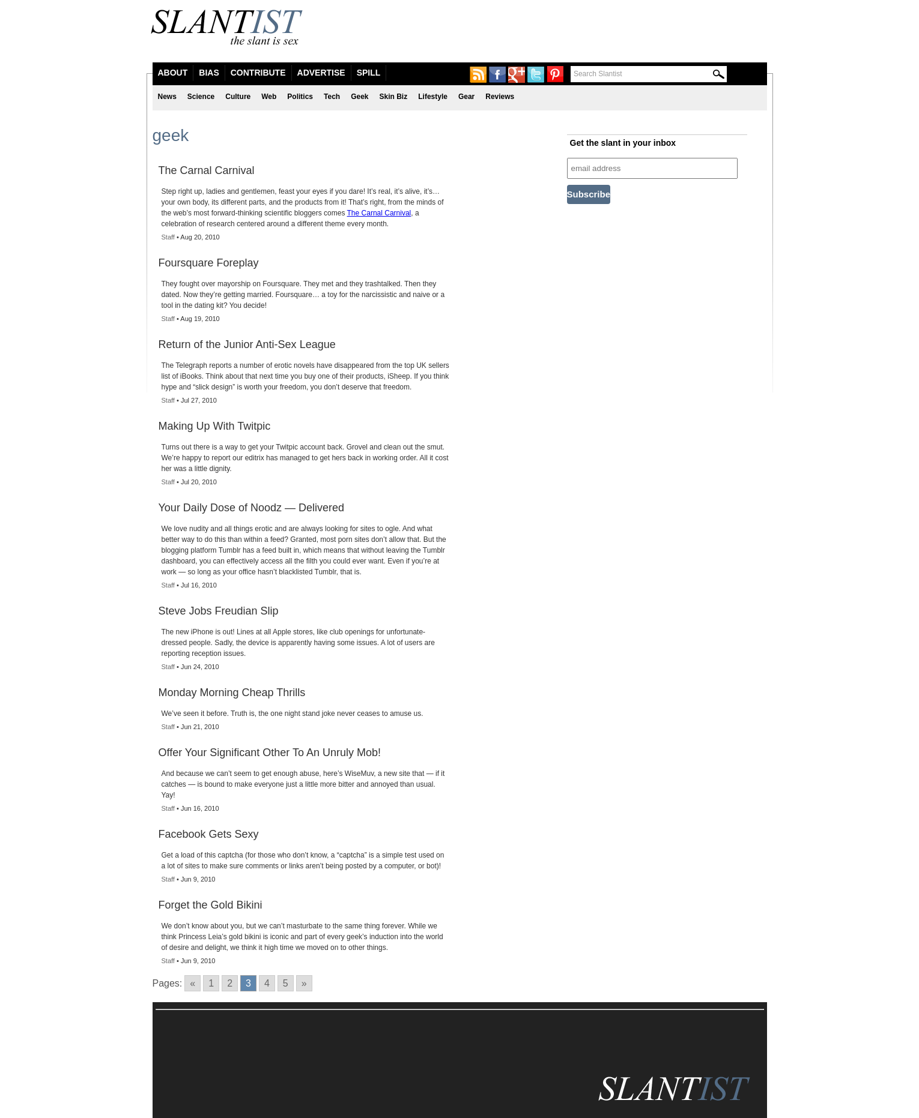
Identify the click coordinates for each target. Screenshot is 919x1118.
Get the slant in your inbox (623, 143)
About (173, 72)
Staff (168, 237)
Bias (209, 72)
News (167, 96)
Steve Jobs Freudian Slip (219, 611)
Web (268, 96)
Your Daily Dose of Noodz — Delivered (251, 508)
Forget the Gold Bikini (210, 905)
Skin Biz (394, 96)
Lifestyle (432, 96)
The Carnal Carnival (207, 170)
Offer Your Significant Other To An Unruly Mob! (270, 753)
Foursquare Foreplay (209, 263)
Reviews (499, 96)
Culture (237, 96)
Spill (369, 72)
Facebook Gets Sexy (209, 834)
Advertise (321, 72)
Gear (466, 96)
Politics (300, 96)
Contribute (258, 72)
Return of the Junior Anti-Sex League (247, 344)
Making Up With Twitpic (215, 426)
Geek (359, 96)
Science (200, 96)
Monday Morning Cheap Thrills (232, 693)
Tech (332, 96)
